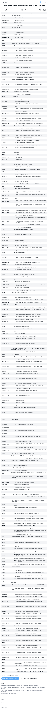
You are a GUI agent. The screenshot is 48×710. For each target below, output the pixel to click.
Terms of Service (4, 705)
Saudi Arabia (40, 10)
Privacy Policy (4, 707)
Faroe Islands (44, 10)
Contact (2, 699)
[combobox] (38, 2)
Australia (35, 9)
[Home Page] (9, 2)
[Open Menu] (45, 2)
